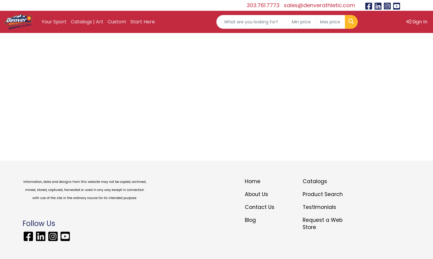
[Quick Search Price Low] (303, 22)
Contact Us (259, 207)
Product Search (323, 194)
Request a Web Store (323, 223)
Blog (250, 220)
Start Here (142, 21)
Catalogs (315, 181)
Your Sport (54, 21)
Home (252, 181)
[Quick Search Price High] (331, 22)
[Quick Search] (252, 22)
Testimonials (319, 207)
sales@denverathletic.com (319, 5)
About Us (256, 194)
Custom (117, 21)
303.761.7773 (263, 5)
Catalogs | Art (87, 21)
